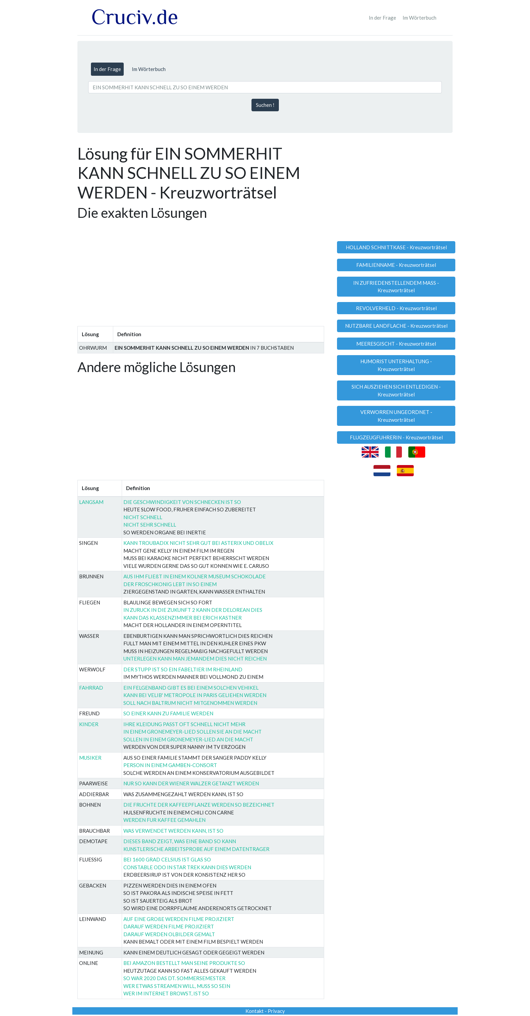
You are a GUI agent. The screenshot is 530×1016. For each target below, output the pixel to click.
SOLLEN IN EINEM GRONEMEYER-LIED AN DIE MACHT (188, 739)
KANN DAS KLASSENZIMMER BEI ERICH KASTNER (182, 618)
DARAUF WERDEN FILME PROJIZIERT (168, 926)
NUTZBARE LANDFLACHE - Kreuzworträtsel (396, 326)
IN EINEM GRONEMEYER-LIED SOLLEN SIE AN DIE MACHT (192, 732)
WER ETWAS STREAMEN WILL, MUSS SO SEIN (176, 986)
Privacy (276, 1011)
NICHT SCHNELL (142, 517)
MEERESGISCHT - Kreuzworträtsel (396, 344)
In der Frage (382, 18)
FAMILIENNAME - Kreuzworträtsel (396, 265)
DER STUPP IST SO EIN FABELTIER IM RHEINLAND (182, 669)
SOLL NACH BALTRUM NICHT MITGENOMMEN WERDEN (190, 703)
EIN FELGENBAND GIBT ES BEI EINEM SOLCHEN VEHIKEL (191, 688)
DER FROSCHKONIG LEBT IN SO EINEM (170, 584)
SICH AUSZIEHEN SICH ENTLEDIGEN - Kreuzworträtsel (396, 390)
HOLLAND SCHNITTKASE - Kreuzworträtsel (396, 247)
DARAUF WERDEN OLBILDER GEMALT (169, 934)
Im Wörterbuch (419, 18)
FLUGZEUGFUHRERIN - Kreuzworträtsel (396, 437)
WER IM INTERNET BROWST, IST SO (166, 993)
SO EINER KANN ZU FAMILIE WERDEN (168, 713)
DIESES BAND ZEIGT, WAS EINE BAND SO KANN (179, 841)
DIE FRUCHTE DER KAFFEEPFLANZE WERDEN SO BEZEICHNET (198, 805)
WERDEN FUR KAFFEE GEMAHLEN (164, 820)
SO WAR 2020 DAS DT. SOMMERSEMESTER (174, 978)
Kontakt (254, 1011)
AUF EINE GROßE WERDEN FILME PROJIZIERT (178, 919)
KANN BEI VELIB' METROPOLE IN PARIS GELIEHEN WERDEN (194, 695)
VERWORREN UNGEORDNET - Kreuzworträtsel (396, 416)
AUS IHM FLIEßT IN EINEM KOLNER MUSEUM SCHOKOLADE (194, 576)
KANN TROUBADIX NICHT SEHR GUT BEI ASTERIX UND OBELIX (198, 543)
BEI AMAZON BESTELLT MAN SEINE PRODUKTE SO (184, 963)
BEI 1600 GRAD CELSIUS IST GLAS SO (167, 859)
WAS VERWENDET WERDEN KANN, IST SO (173, 831)
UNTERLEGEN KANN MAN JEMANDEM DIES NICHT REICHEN (195, 658)
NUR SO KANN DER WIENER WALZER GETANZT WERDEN (191, 783)
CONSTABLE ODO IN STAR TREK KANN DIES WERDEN (187, 867)
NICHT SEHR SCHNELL (149, 525)
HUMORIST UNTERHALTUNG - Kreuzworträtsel (396, 365)
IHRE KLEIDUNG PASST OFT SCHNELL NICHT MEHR (184, 724)
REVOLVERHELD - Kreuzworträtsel (396, 308)
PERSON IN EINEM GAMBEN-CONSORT (170, 765)
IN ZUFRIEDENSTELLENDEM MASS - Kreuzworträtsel (396, 287)
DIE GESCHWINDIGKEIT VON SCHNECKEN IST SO (182, 502)
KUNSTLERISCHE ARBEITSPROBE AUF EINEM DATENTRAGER (196, 849)
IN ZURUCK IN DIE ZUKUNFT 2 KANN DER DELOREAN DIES (192, 610)
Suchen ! (265, 105)
